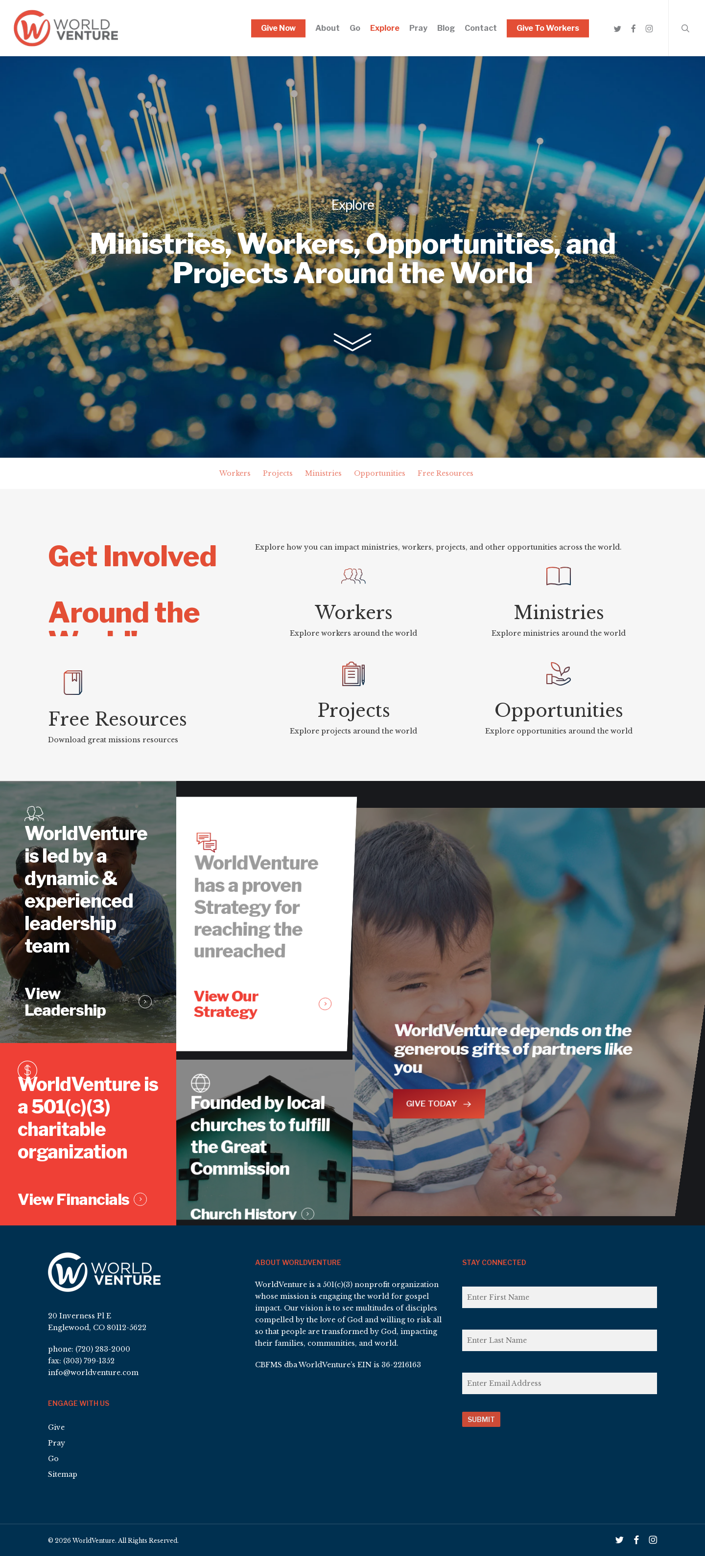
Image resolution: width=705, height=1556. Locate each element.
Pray (56, 1443)
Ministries (323, 473)
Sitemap (62, 1474)
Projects (278, 473)
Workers (235, 473)
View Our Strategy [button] (223, 1008)
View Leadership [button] (71, 1017)
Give (56, 1427)
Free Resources (445, 473)
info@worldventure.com (93, 1372)
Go (53, 1458)
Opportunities (379, 473)
